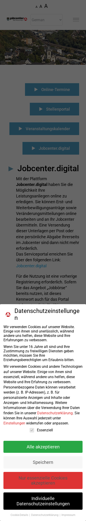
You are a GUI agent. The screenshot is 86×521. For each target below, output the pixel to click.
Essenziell (41, 430)
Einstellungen (14, 423)
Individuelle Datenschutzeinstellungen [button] (43, 501)
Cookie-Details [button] (20, 515)
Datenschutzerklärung (55, 413)
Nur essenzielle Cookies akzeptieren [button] (43, 480)
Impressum (68, 515)
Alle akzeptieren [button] (43, 447)
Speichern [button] (43, 462)
